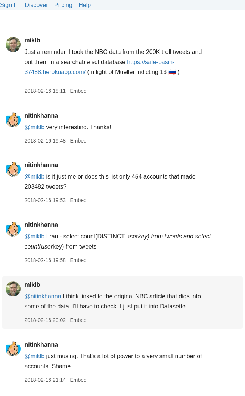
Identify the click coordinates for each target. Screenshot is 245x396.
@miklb (34, 127)
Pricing (63, 5)
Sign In (9, 5)
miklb (32, 40)
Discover (36, 5)
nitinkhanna (41, 115)
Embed (78, 91)
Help (84, 5)
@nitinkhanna (42, 296)
